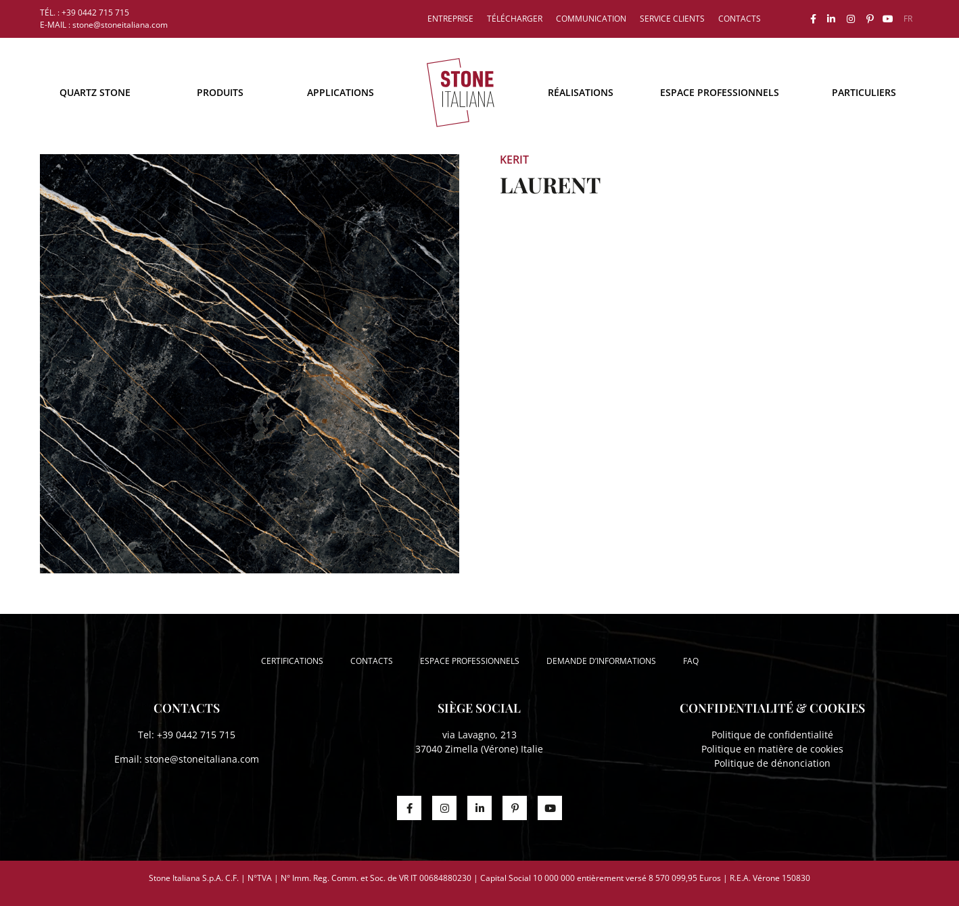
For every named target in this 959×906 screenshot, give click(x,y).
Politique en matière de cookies (772, 748)
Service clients (672, 18)
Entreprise (450, 18)
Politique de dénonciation (772, 763)
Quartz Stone (95, 92)
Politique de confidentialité (772, 734)
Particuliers (864, 92)
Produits (220, 92)
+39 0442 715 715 (196, 734)
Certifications (292, 661)
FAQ (691, 661)
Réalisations (580, 92)
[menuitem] (908, 19)
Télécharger (514, 18)
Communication (591, 18)
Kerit (514, 159)
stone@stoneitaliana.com (202, 759)
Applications (340, 92)
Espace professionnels (719, 92)
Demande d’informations (601, 661)
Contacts (739, 18)
